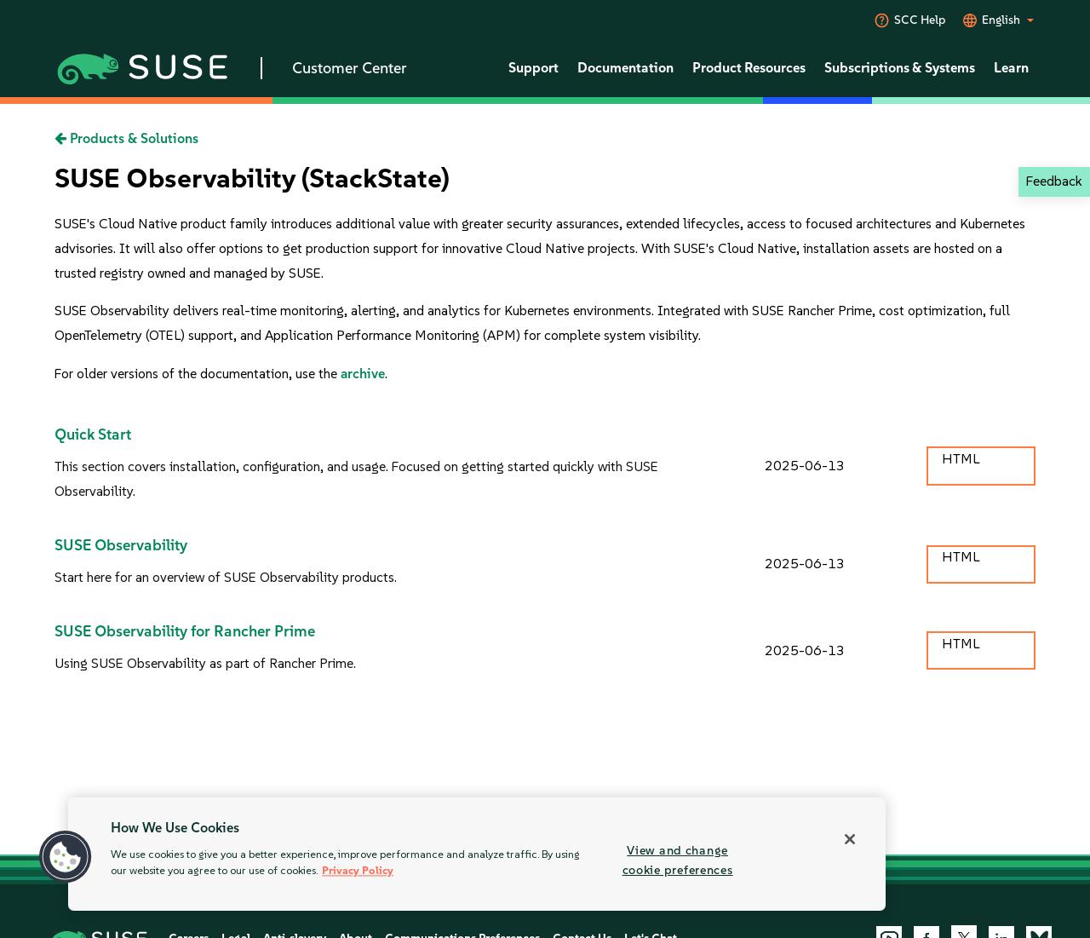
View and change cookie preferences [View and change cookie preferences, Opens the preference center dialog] (677, 860)
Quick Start (92, 434)
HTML (960, 459)
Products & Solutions (126, 138)
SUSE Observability (120, 545)
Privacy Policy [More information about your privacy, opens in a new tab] (357, 871)
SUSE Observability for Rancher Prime (184, 631)
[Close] (850, 839)
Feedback (1053, 181)
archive (363, 373)
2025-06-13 (805, 465)
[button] (65, 857)
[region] (477, 854)
